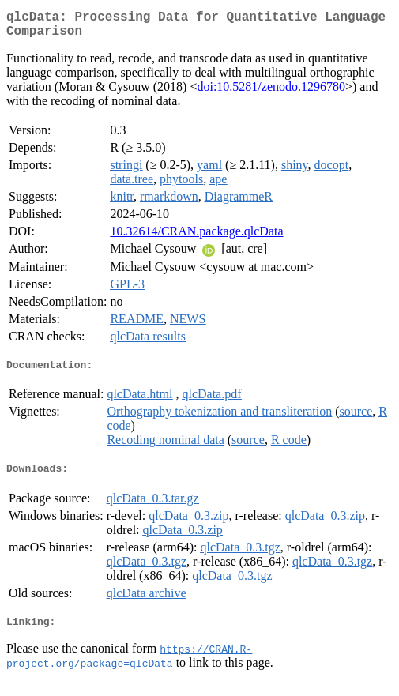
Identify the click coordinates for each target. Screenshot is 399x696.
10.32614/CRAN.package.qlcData (196, 237)
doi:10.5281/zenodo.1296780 (271, 93)
